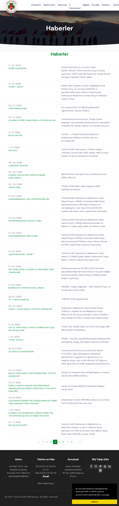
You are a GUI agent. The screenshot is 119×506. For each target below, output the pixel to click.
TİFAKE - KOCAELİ (16, 340)
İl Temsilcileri (75, 6)
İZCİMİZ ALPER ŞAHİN (17, 68)
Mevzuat (62, 4)
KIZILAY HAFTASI (15, 135)
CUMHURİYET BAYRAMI (18, 165)
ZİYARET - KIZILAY (15, 87)
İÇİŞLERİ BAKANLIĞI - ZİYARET (21, 254)
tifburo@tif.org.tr (45, 483)
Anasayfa (36, 4)
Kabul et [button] (94, 502)
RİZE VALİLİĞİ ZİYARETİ (18, 425)
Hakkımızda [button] (49, 4)
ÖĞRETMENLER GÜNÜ (17, 108)
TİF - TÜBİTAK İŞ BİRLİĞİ (18, 299)
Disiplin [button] (106, 4)
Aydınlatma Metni (73, 469)
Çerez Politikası (73, 466)
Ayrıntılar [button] (105, 494)
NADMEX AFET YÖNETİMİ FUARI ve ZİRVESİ (26, 288)
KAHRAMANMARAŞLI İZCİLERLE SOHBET (25, 221)
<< (39, 442)
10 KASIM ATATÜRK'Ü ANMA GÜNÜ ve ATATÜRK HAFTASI (32, 120)
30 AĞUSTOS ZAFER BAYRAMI (21, 351)
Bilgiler (86, 4)
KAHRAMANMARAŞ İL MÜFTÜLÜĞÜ (23, 236)
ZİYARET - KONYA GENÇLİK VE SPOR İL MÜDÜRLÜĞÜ (30, 309)
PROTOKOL (13, 150)
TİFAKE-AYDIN (14, 187)
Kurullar (95, 4)
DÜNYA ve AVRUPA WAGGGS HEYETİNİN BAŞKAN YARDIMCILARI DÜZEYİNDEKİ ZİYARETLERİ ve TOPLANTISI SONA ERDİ (32, 388)
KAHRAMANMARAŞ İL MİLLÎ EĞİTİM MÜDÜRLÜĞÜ (28, 199)
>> (80, 442)
